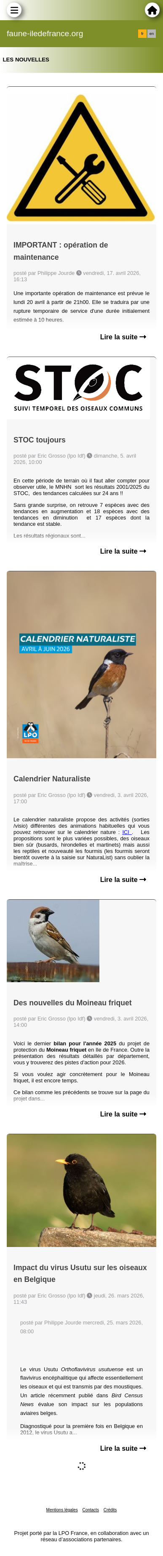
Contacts (90, 1510)
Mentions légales (62, 1510)
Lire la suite (123, 337)
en (152, 34)
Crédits (110, 1510)
